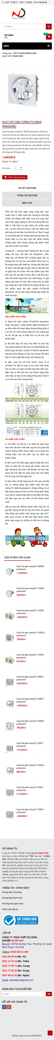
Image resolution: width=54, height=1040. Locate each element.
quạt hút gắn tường (20, 350)
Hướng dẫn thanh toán (12, 898)
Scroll (50, 1033)
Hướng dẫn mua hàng (12, 892)
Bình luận (27, 203)
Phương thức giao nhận (12, 903)
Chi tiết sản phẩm (27, 188)
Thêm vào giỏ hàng (16, 177)
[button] (27, 46)
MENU (6, 46)
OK (49, 994)
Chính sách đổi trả (10, 909)
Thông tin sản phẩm (27, 195)
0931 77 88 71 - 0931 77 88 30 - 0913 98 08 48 (24, 2)
